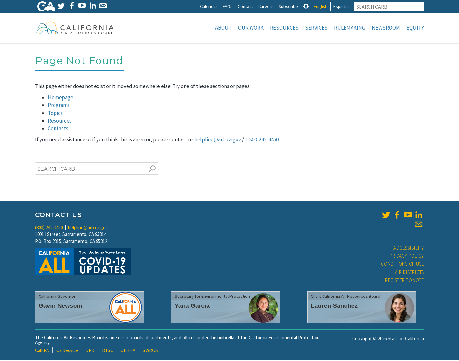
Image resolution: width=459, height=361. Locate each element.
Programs (59, 105)
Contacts (58, 128)
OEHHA (127, 351)
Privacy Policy (407, 256)
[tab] (306, 6)
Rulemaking (349, 27)
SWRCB (150, 351)
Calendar (208, 6)
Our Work (251, 27)
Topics (55, 113)
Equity (415, 27)
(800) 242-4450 (49, 228)
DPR (89, 351)
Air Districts (409, 273)
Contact (245, 6)
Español (341, 6)
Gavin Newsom (61, 306)
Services (316, 27)
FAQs (227, 6)
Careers (265, 6)
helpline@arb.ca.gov (217, 140)
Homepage (60, 98)
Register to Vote (404, 281)
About (223, 27)
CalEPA (42, 351)
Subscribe (288, 6)
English (320, 6)
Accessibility (408, 248)
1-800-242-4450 (262, 140)
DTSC (107, 351)
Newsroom (386, 27)
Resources (284, 27)
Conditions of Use (402, 264)
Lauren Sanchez (334, 306)
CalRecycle (67, 351)
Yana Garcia (192, 306)
